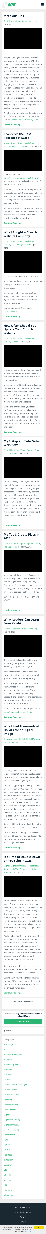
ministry (7, 146)
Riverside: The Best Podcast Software (17, 136)
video (23, 450)
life (5, 1170)
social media (13, 547)
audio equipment (11, 1064)
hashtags (8, 1155)
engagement (9, 1134)
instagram (8, 1160)
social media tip (11, 869)
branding (8, 1069)
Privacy (23, 1222)
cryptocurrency (11, 543)
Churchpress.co (11, 311)
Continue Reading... (13, 124)
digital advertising (12, 21)
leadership (32, 628)
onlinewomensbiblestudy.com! (24, 119)
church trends (10, 1089)
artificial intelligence (13, 1054)
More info (28, 1231)
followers (8, 1149)
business (8, 1074)
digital (14, 143)
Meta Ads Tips (14, 16)
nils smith (8, 1190)
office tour (9, 1195)
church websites (11, 1094)
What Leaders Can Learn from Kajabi (21, 621)
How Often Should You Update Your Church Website (20, 329)
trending (23, 869)
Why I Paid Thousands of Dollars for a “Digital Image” (21, 730)
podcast (15, 146)
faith (6, 1140)
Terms (23, 1217)
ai (4, 1049)
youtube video (10, 453)
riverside (24, 146)
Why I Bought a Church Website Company (20, 234)
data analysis (10, 1109)
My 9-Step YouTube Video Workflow (22, 443)
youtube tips (33, 450)
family (7, 1145)
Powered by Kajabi (23, 1212)
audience (8, 1059)
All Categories (10, 1044)
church (7, 143)
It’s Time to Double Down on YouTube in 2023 (22, 858)
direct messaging (11, 1130)
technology (17, 244)
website (27, 244)
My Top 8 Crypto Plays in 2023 (21, 536)
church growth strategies (15, 1084)
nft (5, 547)
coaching (8, 1099)
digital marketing (29, 21)
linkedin (7, 1175)
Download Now (23, 1021)
